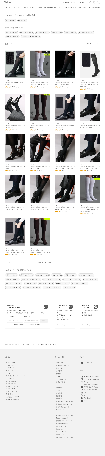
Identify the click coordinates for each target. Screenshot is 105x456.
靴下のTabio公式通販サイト (13, 344)
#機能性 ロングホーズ (46, 283)
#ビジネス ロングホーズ (80, 283)
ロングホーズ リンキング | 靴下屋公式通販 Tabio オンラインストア (42, 344)
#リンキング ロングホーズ (52, 287)
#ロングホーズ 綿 (69, 287)
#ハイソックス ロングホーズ (31, 37)
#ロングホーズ (10, 20)
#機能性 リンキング (62, 283)
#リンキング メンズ (42, 32)
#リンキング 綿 (57, 32)
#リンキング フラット (90, 279)
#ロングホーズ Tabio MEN (32, 287)
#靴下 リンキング (11, 32)
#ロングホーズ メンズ (13, 287)
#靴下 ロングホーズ (26, 32)
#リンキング (22, 20)
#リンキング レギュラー (14, 283)
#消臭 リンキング (70, 32)
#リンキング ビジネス (86, 32)
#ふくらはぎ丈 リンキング (51, 279)
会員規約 (31, 325)
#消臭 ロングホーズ (12, 37)
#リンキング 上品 (30, 283)
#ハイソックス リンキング (71, 279)
